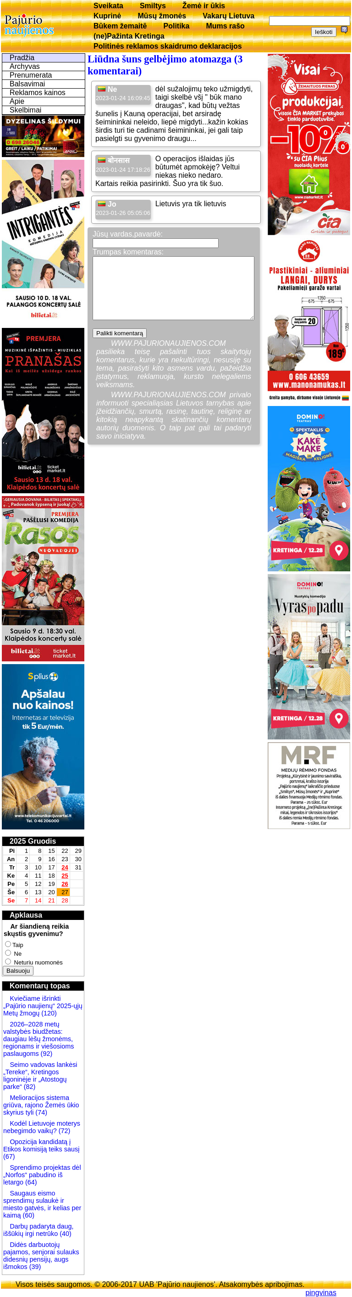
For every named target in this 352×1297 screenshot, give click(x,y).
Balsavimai (27, 84)
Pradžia (22, 58)
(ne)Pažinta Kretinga (129, 36)
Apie (17, 101)
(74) (40, 1112)
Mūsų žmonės (162, 16)
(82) (30, 1086)
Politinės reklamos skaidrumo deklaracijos (168, 46)
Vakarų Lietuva (228, 16)
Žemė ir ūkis (203, 6)
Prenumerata (31, 75)
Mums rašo (225, 26)
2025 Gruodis (33, 841)
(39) (34, 1266)
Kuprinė (107, 16)
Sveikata (108, 6)
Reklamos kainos (38, 92)
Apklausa (26, 915)
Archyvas (25, 66)
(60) (27, 1215)
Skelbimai (25, 110)
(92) (46, 1053)
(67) (9, 1156)
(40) (65, 1233)
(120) (49, 1013)
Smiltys (153, 6)
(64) (30, 1182)
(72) (64, 1130)
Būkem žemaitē (120, 26)
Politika (177, 26)
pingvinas (320, 1293)
